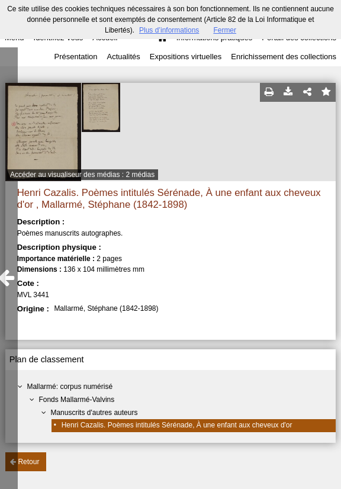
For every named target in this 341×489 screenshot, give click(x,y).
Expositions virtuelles (185, 56)
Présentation (75, 56)
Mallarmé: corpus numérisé (69, 386)
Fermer (224, 30)
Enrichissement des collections (283, 56)
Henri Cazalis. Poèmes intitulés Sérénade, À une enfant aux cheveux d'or (177, 425)
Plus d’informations (169, 30)
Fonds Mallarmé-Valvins (76, 399)
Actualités (123, 56)
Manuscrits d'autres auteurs (93, 412)
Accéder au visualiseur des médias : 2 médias (82, 174)
